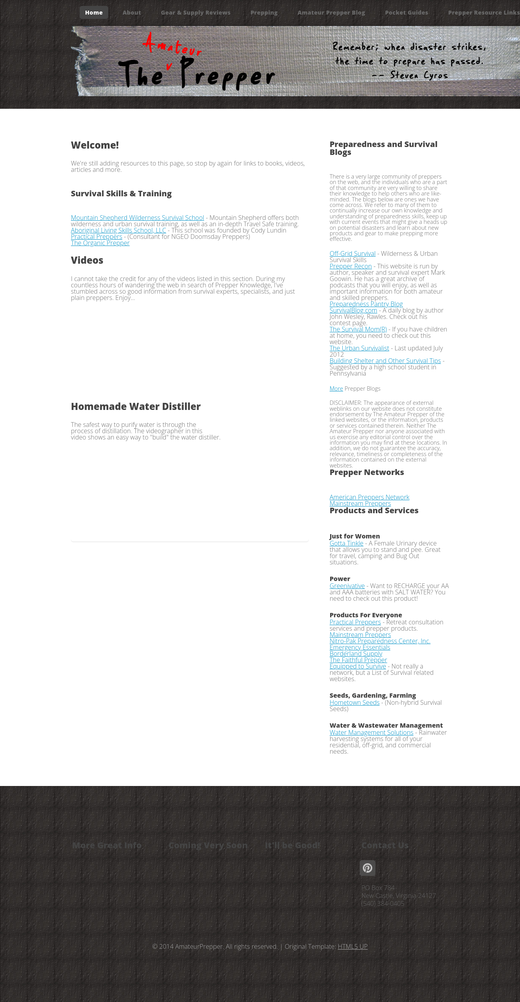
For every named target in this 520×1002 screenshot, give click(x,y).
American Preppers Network (370, 497)
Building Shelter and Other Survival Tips (385, 360)
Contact (97, 38)
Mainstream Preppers (360, 503)
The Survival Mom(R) (358, 329)
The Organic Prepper (100, 242)
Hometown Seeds (355, 702)
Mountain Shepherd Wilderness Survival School (137, 217)
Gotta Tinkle (347, 543)
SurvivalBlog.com (353, 310)
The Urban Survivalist (359, 348)
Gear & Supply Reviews (196, 12)
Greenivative (347, 585)
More (336, 388)
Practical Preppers (96, 236)
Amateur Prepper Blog (331, 12)
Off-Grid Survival (353, 253)
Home (94, 12)
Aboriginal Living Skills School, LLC (118, 230)
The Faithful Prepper (358, 660)
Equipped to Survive (358, 666)
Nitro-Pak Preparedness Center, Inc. (380, 641)
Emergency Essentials (360, 647)
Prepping (264, 12)
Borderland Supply (356, 653)
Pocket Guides (406, 12)
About (132, 12)
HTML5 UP (353, 946)
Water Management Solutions (372, 732)
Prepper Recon (351, 266)
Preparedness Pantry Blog (366, 304)
